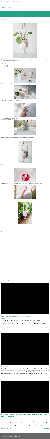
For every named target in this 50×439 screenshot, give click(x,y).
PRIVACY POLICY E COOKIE (6, 7)
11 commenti (8, 428)
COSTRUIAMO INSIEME (10, 228)
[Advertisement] (25, 268)
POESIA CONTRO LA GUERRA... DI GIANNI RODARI (16, 316)
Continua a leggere (44, 327)
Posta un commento (10, 375)
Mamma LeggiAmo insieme (10, 2)
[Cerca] (45, 2)
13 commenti (8, 327)
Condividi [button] (45, 228)
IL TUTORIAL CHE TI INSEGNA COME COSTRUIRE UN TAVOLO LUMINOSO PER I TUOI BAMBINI (24, 415)
